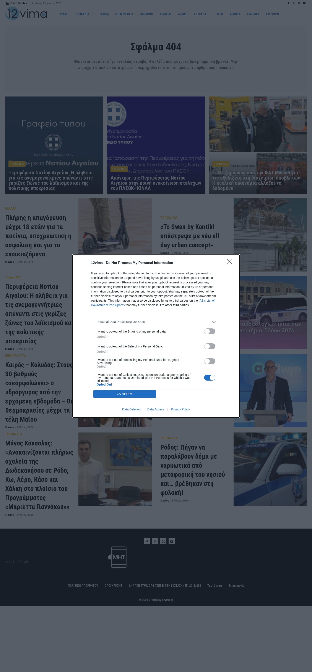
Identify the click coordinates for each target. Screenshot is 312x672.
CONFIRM (125, 393)
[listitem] (156, 322)
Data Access (155, 409)
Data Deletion (131, 409)
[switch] (209, 331)
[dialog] (156, 336)
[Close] (231, 263)
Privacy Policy (180, 409)
